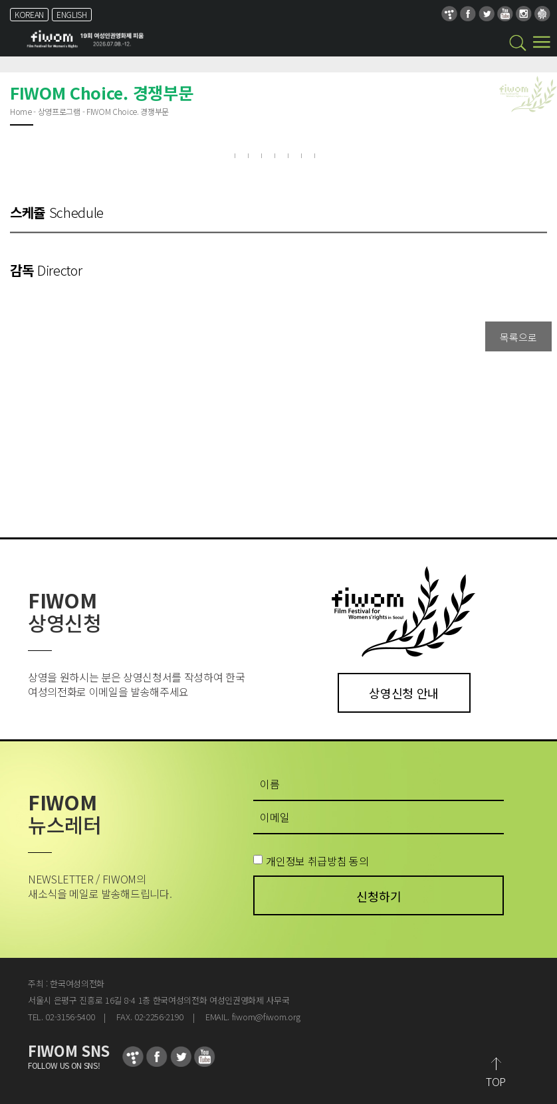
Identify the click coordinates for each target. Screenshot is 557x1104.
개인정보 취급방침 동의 (317, 861)
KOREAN (29, 14)
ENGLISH (71, 14)
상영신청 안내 (404, 692)
